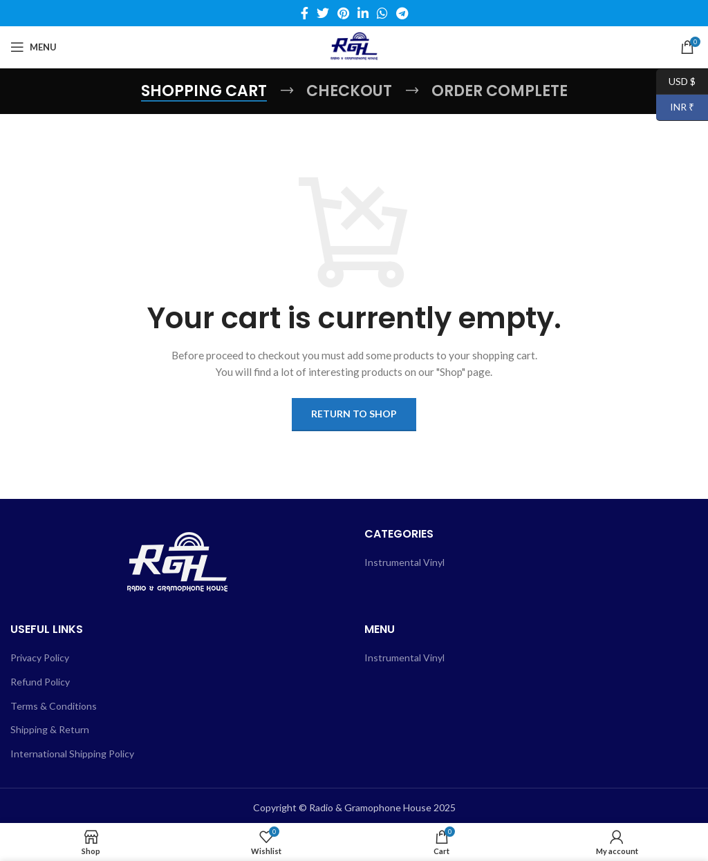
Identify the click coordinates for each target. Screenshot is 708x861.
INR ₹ (675, 107)
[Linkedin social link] (363, 13)
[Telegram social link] (402, 13)
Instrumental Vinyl (404, 562)
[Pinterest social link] (343, 13)
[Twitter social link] (323, 13)
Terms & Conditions (53, 706)
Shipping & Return (49, 729)
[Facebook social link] (305, 13)
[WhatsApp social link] (382, 13)
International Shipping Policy (72, 753)
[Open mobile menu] (33, 47)
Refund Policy (40, 682)
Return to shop (354, 413)
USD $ (676, 82)
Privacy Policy (39, 657)
